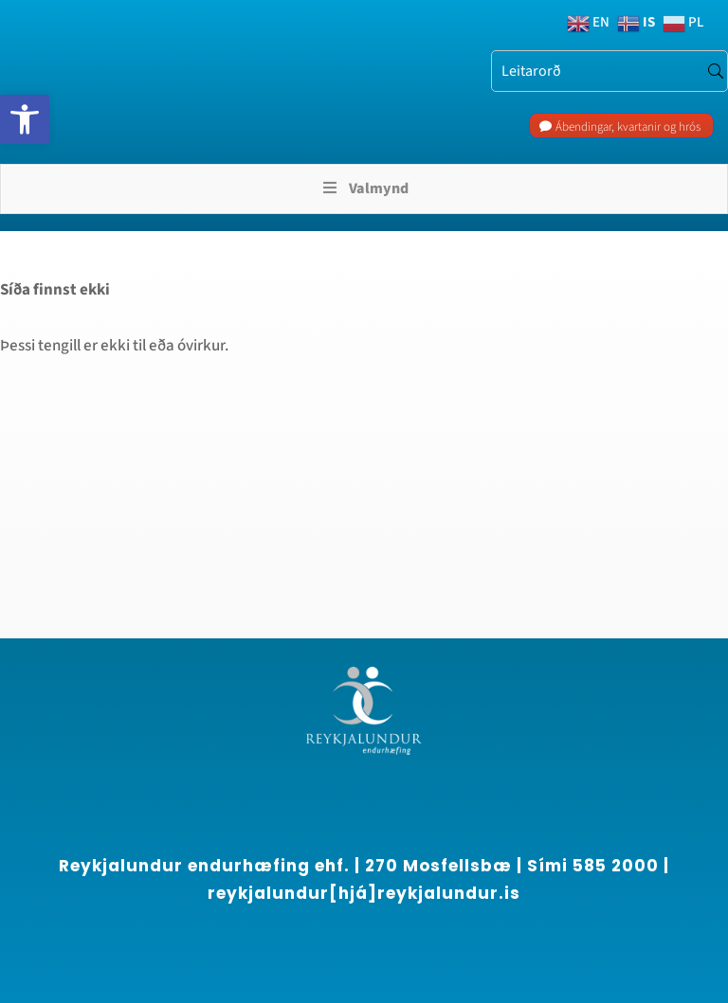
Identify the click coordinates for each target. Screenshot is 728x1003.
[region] (246, 831)
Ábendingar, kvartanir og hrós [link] (628, 126)
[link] (24, 119)
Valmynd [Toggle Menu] (363, 188)
